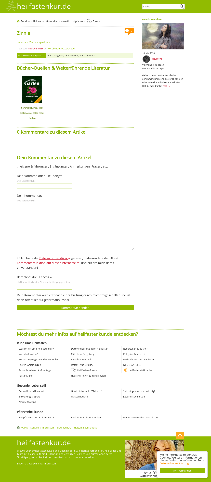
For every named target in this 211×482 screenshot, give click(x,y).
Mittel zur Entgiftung (83, 354)
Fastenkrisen (26, 375)
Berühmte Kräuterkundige (86, 417)
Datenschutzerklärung (174, 463)
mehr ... (166, 85)
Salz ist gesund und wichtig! (139, 391)
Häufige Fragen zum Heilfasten (88, 375)
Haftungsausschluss (85, 427)
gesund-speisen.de (134, 396)
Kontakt (34, 427)
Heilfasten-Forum (87, 370)
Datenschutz (64, 427)
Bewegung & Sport (29, 396)
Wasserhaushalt (80, 396)
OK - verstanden (182, 470)
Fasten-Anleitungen (30, 364)
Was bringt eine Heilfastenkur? (36, 348)
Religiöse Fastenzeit (134, 354)
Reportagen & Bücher (135, 348)
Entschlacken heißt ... (83, 359)
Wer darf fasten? (28, 354)
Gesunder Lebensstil (57, 21)
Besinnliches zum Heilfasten (139, 359)
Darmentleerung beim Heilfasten (89, 348)
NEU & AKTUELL (132, 364)
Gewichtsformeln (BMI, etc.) (86, 391)
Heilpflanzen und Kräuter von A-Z (38, 417)
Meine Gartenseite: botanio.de (140, 417)
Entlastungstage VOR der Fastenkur (39, 359)
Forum (96, 21)
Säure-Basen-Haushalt (31, 391)
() (61, 48)
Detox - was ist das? (82, 364)
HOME (24, 427)
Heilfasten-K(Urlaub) (140, 370)
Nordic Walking (27, 402)
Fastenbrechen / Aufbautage (35, 370)
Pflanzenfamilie (35, 48)
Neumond (157, 58)
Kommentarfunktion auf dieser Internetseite (48, 263)
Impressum (48, 427)
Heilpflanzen (78, 21)
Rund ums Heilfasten (33, 21)
